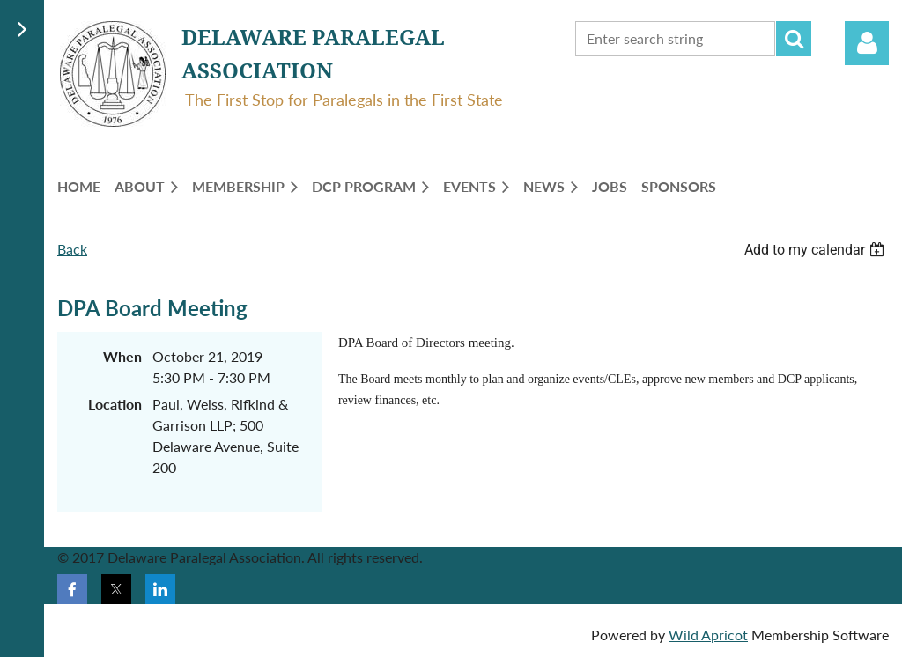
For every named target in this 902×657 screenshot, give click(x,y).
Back (72, 248)
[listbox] (816, 250)
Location (115, 403)
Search (793, 38)
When (122, 356)
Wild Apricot (708, 634)
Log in (867, 43)
